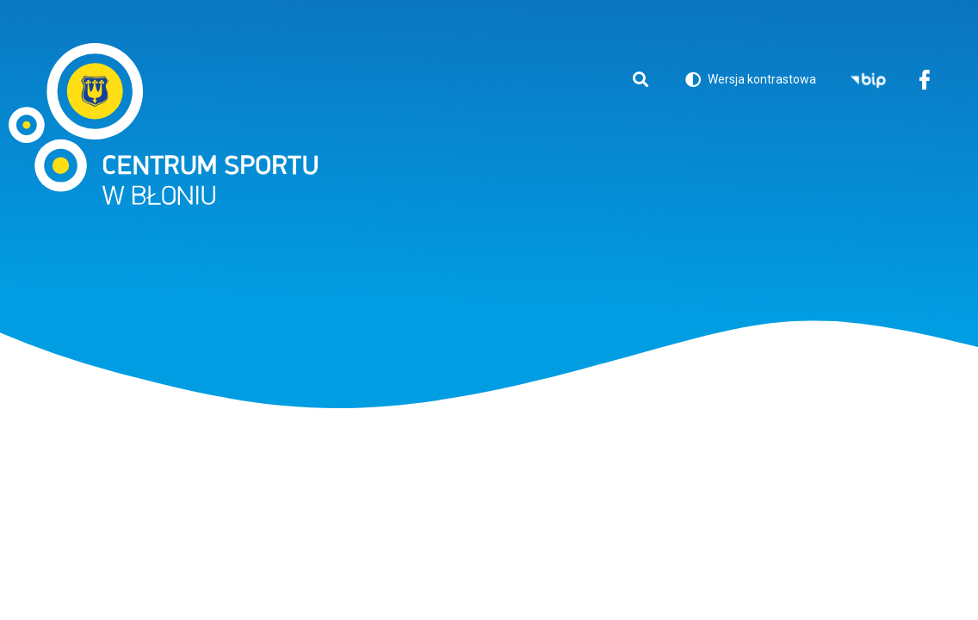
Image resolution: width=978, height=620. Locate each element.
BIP (868, 81)
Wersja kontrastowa (750, 82)
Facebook (924, 81)
